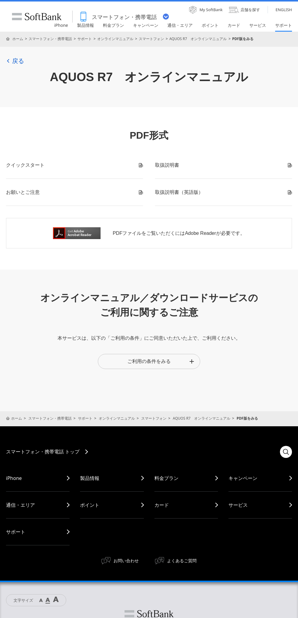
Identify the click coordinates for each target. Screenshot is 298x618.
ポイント (89, 505)
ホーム (17, 38)
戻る (15, 61)
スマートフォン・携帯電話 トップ (42, 451)
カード (161, 505)
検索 (286, 452)
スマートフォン (151, 38)
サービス (238, 505)
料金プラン (166, 478)
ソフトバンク (149, 614)
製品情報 (89, 478)
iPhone (14, 478)
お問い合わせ (126, 560)
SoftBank (37, 16)
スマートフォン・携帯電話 (50, 38)
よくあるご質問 (182, 560)
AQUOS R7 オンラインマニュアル (198, 38)
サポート (84, 38)
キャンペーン (242, 478)
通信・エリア (20, 505)
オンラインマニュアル (115, 38)
